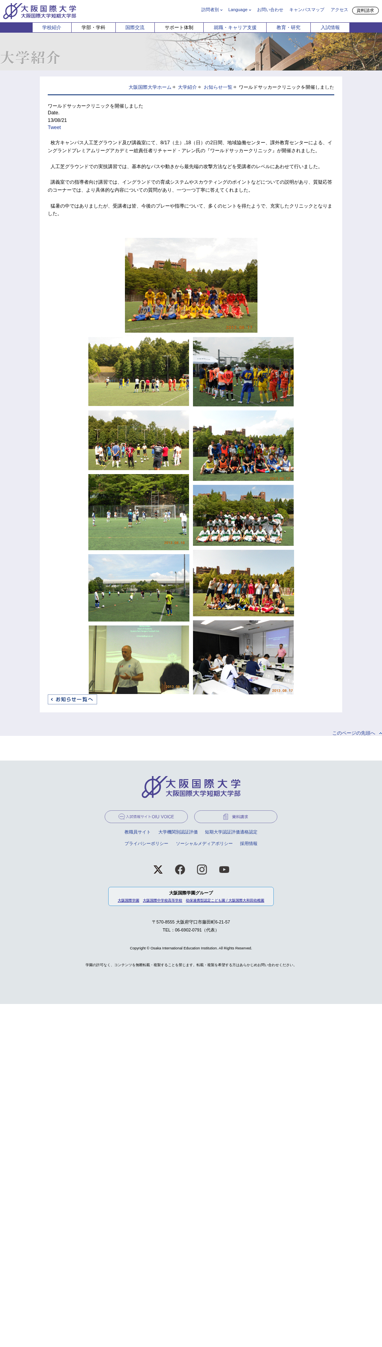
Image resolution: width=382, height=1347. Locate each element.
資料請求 (365, 10)
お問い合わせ (270, 9)
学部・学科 (93, 27)
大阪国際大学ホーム (150, 87)
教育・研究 (288, 27)
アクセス (339, 9)
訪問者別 (210, 9)
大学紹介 (187, 87)
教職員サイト (138, 831)
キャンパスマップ (306, 9)
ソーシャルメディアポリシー (204, 843)
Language (238, 9)
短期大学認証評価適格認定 (231, 831)
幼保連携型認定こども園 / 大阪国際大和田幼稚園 (225, 900)
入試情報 (330, 27)
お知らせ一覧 (218, 87)
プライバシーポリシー (146, 843)
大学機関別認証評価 (178, 831)
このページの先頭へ (353, 733)
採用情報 (248, 843)
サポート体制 (179, 27)
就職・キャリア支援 (235, 27)
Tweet (54, 127)
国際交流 (134, 27)
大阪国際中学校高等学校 (162, 900)
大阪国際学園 (128, 900)
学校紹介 (51, 27)
